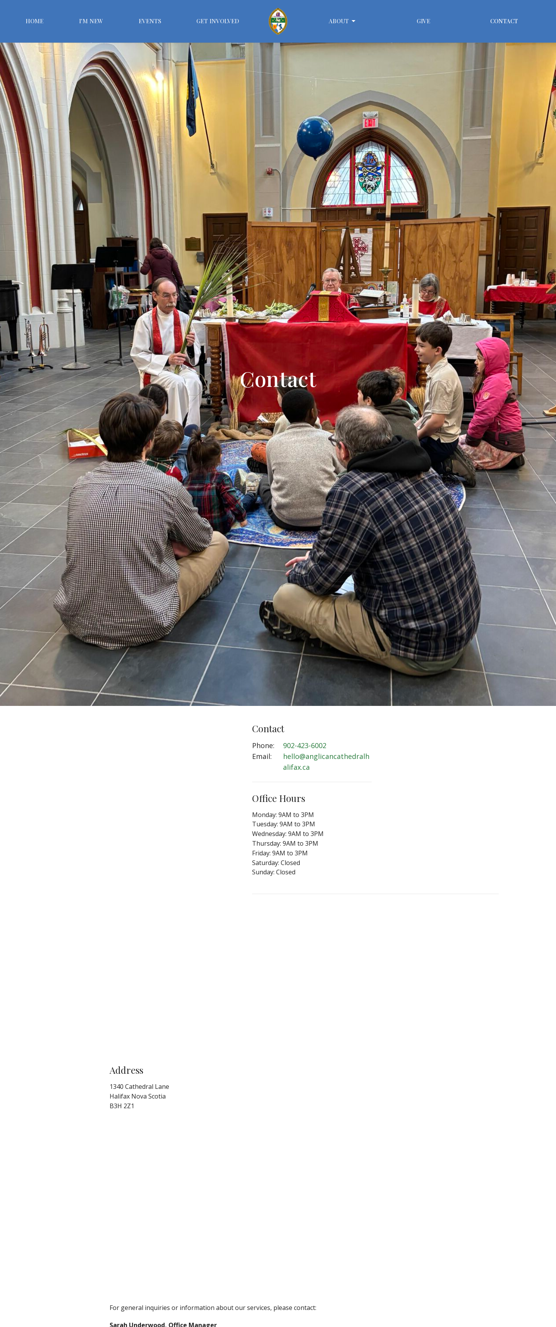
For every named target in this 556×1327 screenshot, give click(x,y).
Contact (504, 21)
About (343, 21)
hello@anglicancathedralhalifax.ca (326, 762)
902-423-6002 (304, 745)
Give (423, 21)
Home (34, 21)
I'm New (91, 21)
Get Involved (217, 21)
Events (150, 21)
